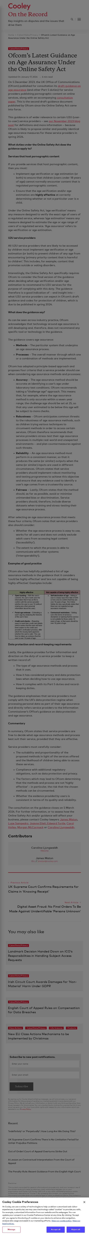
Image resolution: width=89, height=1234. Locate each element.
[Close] (84, 1207)
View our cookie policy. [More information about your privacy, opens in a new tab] (61, 1226)
